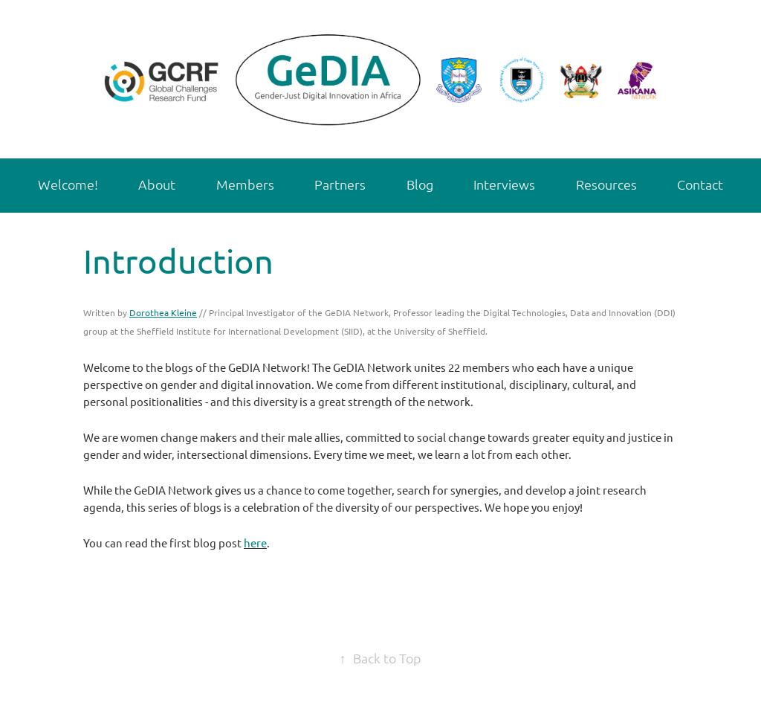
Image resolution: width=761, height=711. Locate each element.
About (156, 184)
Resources (606, 184)
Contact (700, 184)
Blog (420, 184)
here (255, 542)
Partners (340, 184)
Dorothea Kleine (163, 312)
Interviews (504, 184)
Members (245, 184)
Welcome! (68, 184)
